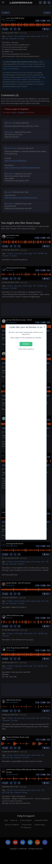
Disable (26, 344)
